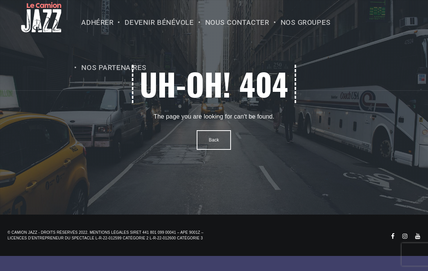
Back (214, 140)
